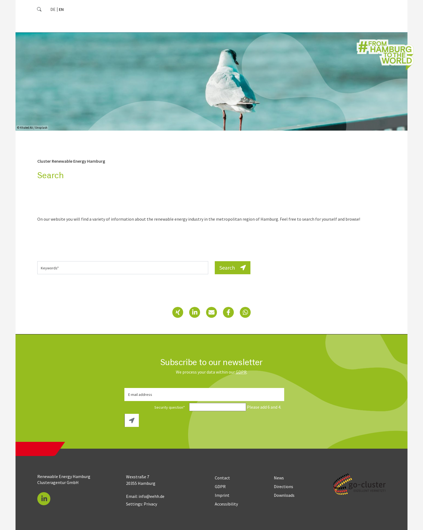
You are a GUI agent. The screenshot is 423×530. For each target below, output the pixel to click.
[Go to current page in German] (53, 9)
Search (232, 267)
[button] (177, 312)
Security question (156, 407)
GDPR (241, 372)
